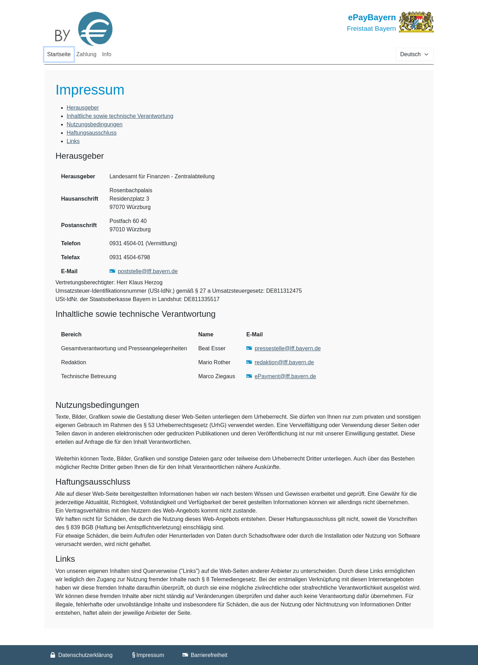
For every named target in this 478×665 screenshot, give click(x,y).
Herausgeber (83, 108)
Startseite (59, 54)
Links (73, 141)
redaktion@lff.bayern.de (284, 362)
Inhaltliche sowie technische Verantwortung (120, 116)
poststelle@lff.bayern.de (148, 271)
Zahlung (86, 54)
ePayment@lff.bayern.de (285, 376)
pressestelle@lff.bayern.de (288, 348)
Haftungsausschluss (92, 133)
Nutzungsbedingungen (94, 124)
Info (106, 54)
